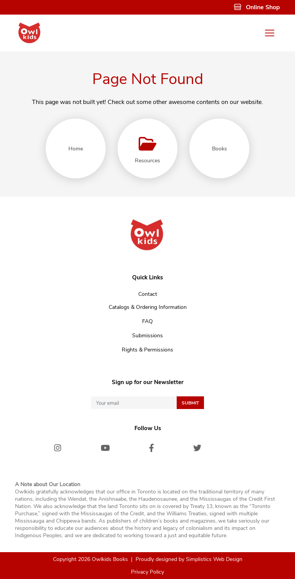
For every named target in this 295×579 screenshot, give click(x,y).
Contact (147, 294)
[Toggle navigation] (269, 33)
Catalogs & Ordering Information (148, 307)
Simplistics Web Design (214, 559)
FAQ (147, 321)
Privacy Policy (147, 572)
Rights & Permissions (147, 349)
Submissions (147, 335)
